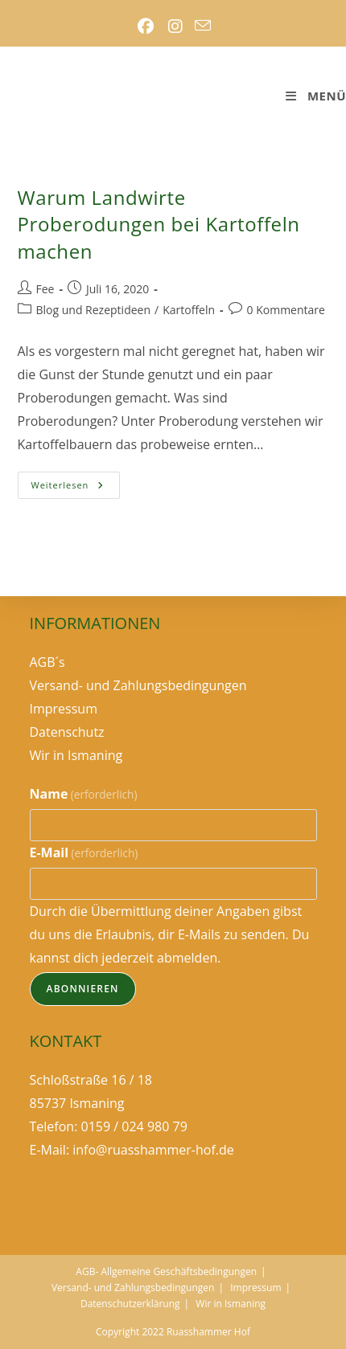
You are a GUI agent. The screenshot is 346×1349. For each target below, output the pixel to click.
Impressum (63, 708)
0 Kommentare (286, 309)
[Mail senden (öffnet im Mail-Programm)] (203, 26)
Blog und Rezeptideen (93, 309)
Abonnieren (83, 988)
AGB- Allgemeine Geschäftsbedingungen (166, 1271)
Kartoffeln (189, 309)
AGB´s (47, 662)
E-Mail (84, 852)
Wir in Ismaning (76, 755)
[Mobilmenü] (315, 96)
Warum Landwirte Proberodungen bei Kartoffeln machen (159, 224)
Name (84, 794)
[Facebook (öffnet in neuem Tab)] (145, 26)
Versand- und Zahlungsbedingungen (138, 685)
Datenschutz (67, 732)
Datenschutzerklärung (130, 1303)
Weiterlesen (76, 488)
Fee (45, 288)
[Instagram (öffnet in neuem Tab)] (175, 26)
